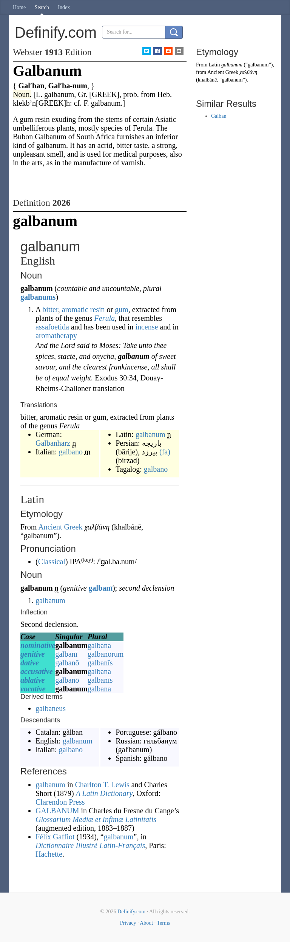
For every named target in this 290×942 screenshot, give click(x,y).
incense (146, 327)
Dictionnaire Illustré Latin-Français (90, 845)
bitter (50, 309)
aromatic (75, 309)
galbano (71, 452)
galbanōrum (106, 654)
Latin (214, 65)
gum (121, 309)
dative (29, 663)
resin (97, 309)
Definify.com (131, 911)
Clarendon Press (60, 802)
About (146, 923)
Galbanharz (52, 443)
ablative (32, 680)
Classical (51, 561)
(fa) (164, 452)
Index (64, 7)
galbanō (67, 663)
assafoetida (52, 327)
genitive (32, 654)
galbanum (150, 434)
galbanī (101, 588)
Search (42, 7)
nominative (37, 645)
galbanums (38, 297)
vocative (33, 689)
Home (19, 7)
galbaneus (50, 708)
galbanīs (100, 663)
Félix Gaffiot (55, 837)
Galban (218, 116)
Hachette (48, 854)
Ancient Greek (60, 527)
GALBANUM (57, 811)
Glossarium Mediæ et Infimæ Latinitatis (95, 819)
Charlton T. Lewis (102, 784)
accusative (36, 671)
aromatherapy (56, 335)
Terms (163, 923)
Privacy (128, 923)
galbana (99, 645)
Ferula (104, 318)
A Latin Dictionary (104, 793)
